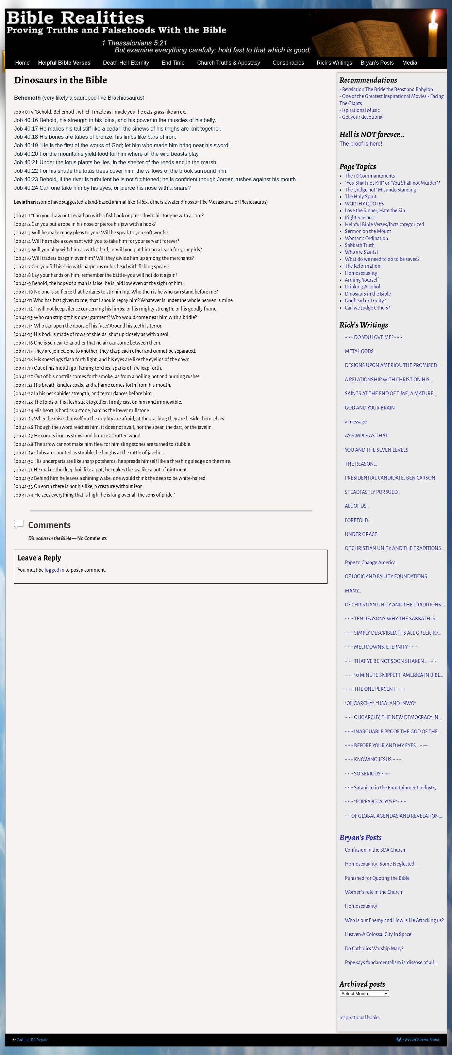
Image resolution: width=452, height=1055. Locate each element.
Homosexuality (361, 273)
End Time (177, 63)
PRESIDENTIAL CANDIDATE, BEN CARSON (390, 478)
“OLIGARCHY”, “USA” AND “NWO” (380, 703)
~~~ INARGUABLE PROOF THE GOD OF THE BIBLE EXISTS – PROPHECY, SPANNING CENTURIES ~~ (391, 732)
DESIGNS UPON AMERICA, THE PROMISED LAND (391, 366)
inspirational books (359, 1017)
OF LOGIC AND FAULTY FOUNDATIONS (386, 576)
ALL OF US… (357, 506)
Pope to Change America (370, 562)
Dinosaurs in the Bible (368, 294)
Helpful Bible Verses (68, 63)
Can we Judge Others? (367, 308)
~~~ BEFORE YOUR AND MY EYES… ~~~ (386, 745)
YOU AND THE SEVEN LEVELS (376, 450)
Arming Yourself (362, 280)
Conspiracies (292, 63)
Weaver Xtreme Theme (422, 1039)
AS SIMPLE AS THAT (366, 435)
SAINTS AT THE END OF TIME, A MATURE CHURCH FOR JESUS (389, 394)
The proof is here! (360, 144)
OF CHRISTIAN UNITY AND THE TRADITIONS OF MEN (393, 549)
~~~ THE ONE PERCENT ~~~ (375, 689)
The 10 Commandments (370, 176)
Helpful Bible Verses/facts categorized (384, 224)
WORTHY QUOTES (364, 203)
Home (22, 63)
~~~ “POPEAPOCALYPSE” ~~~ (375, 801)
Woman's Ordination (366, 238)
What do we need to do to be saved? (382, 259)
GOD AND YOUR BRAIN (370, 408)
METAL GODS (359, 351)
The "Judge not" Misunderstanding (380, 189)
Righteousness (360, 217)
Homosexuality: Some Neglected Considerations (379, 864)
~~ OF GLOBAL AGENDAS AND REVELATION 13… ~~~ (392, 816)
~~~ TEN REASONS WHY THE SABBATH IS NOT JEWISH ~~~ (390, 619)
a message (356, 421)
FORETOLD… (358, 520)
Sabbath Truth (359, 245)
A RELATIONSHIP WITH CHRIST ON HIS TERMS (387, 380)
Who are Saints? (361, 252)
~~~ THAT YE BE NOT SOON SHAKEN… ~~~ (390, 661)
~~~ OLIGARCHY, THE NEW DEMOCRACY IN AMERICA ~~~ (391, 718)
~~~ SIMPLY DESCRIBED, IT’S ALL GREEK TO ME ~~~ (391, 633)
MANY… (353, 590)
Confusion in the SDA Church (375, 850)
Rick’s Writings (334, 63)
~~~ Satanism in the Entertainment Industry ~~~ (391, 788)
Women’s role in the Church (373, 892)
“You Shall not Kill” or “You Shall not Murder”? (392, 183)
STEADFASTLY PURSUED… (372, 492)
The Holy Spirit (360, 196)
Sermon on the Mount (368, 231)
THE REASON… (361, 464)
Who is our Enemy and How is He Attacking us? (394, 920)
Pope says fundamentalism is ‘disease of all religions (389, 963)
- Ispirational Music (359, 110)
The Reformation (362, 266)
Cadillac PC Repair (32, 1040)
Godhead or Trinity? (365, 300)
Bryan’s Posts (377, 63)
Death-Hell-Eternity (130, 63)
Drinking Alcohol (362, 286)
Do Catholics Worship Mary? (374, 948)
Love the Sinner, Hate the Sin (375, 210)
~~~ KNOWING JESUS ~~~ (373, 759)
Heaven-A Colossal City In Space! (379, 934)
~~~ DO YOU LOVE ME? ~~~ (373, 337)
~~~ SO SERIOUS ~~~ (367, 773)
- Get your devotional (361, 117)
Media (413, 63)
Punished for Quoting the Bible (377, 878)
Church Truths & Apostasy (232, 63)
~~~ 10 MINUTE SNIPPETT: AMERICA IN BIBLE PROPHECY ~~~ (394, 675)
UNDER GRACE (361, 534)
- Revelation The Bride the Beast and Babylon (386, 89)
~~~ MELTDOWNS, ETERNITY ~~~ (381, 647)
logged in (54, 570)
